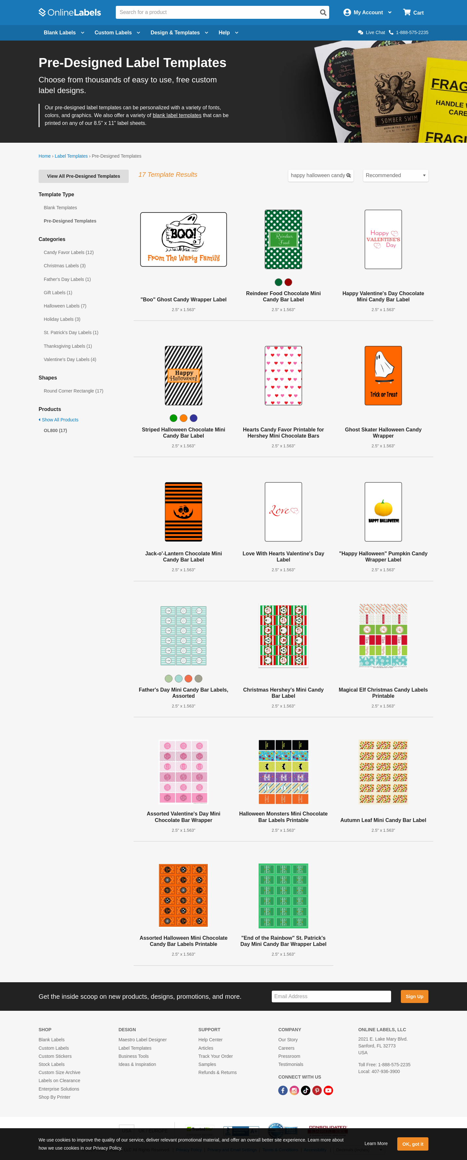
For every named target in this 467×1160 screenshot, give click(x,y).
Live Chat (371, 32)
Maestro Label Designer (142, 1039)
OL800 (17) (55, 430)
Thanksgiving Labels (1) (68, 346)
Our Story (288, 1039)
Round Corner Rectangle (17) (73, 390)
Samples (207, 1064)
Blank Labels (52, 1039)
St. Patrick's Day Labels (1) (71, 332)
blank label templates (177, 115)
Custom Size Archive (59, 1072)
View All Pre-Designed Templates (83, 176)
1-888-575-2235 (408, 32)
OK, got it (413, 1144)
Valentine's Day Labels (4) (70, 359)
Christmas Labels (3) (65, 265)
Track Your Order (215, 1056)
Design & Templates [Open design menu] (179, 32)
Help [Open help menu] (228, 32)
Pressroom (289, 1056)
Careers (286, 1048)
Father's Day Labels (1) (67, 279)
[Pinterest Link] (317, 1090)
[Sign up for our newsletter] (331, 997)
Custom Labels (54, 1048)
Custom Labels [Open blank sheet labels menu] (117, 32)
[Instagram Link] (295, 1090)
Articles (205, 1048)
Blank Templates (60, 207)
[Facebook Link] (283, 1090)
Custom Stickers (55, 1056)
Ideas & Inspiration (137, 1064)
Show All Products (58, 419)
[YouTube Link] (328, 1090)
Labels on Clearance (59, 1080)
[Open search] (323, 12)
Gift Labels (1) (58, 292)
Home (45, 156)
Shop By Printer (54, 1097)
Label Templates (71, 156)
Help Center (210, 1039)
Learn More (376, 1143)
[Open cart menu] (413, 12)
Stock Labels (52, 1064)
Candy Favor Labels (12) (69, 252)
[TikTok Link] (306, 1090)
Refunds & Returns (217, 1072)
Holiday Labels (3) (62, 319)
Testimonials (290, 1064)
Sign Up (414, 996)
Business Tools (133, 1056)
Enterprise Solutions (59, 1089)
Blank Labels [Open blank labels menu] (64, 32)
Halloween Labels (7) (65, 305)
